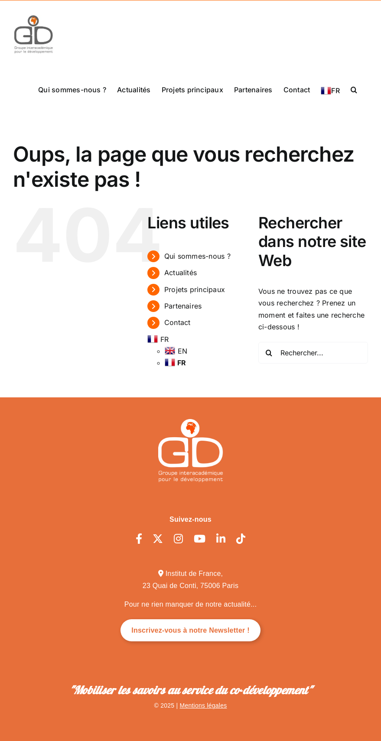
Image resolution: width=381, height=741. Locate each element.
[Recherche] (269, 353)
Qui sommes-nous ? (197, 256)
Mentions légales (203, 705)
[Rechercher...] (313, 353)
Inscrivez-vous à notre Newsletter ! (190, 630)
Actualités (180, 272)
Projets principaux (194, 289)
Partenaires (183, 306)
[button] (354, 89)
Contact (177, 322)
